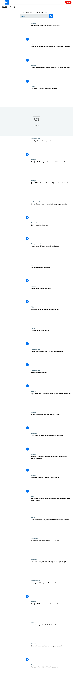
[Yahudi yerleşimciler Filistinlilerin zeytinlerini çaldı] (51, 632)
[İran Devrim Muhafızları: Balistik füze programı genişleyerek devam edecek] (51, 506)
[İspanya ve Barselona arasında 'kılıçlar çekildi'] (51, 422)
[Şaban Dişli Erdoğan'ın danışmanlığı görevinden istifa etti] (51, 190)
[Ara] (36, 16)
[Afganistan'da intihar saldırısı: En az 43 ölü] (51, 548)
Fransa (33, 328)
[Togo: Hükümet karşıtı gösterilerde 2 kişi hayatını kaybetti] (51, 211)
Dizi (32, 44)
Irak (32, 265)
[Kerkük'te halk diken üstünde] (51, 274)
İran (32, 496)
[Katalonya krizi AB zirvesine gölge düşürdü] (51, 253)
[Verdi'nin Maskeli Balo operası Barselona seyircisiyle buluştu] (51, 75)
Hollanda (34, 559)
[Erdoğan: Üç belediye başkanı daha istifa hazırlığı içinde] (51, 169)
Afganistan (34, 538)
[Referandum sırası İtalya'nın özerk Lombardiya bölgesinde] (51, 527)
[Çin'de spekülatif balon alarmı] (51, 232)
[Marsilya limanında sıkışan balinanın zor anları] (51, 148)
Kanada (33, 643)
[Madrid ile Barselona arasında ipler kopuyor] (51, 485)
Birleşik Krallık (35, 580)
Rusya (33, 664)
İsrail (32, 622)
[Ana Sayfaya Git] (7, 2)
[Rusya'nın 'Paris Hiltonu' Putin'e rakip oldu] (51, 674)
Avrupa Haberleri (36, 244)
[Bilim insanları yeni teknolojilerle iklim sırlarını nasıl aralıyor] (51, 54)
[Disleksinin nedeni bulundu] (51, 338)
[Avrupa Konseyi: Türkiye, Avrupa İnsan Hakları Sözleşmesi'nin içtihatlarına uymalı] (51, 401)
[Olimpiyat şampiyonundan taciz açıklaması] (51, 316)
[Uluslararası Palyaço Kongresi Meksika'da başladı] (51, 359)
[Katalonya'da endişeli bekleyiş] (51, 295)
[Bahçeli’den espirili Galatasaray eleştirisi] (51, 96)
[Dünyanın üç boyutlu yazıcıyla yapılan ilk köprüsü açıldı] (51, 569)
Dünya (33, 86)
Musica (33, 65)
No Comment (35, 138)
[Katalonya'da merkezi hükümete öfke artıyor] (51, 33)
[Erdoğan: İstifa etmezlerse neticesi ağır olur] (51, 611)
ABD (32, 307)
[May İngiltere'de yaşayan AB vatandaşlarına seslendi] (51, 590)
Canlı (68, 2)
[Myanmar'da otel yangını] (51, 380)
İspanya (33, 23)
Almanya (34, 433)
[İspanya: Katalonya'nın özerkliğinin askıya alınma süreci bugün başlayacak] (51, 464)
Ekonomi (34, 223)
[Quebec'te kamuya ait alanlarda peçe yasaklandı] (51, 653)
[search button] (51, 16)
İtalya (33, 517)
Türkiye (33, 159)
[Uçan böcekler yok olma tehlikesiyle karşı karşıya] (51, 443)
